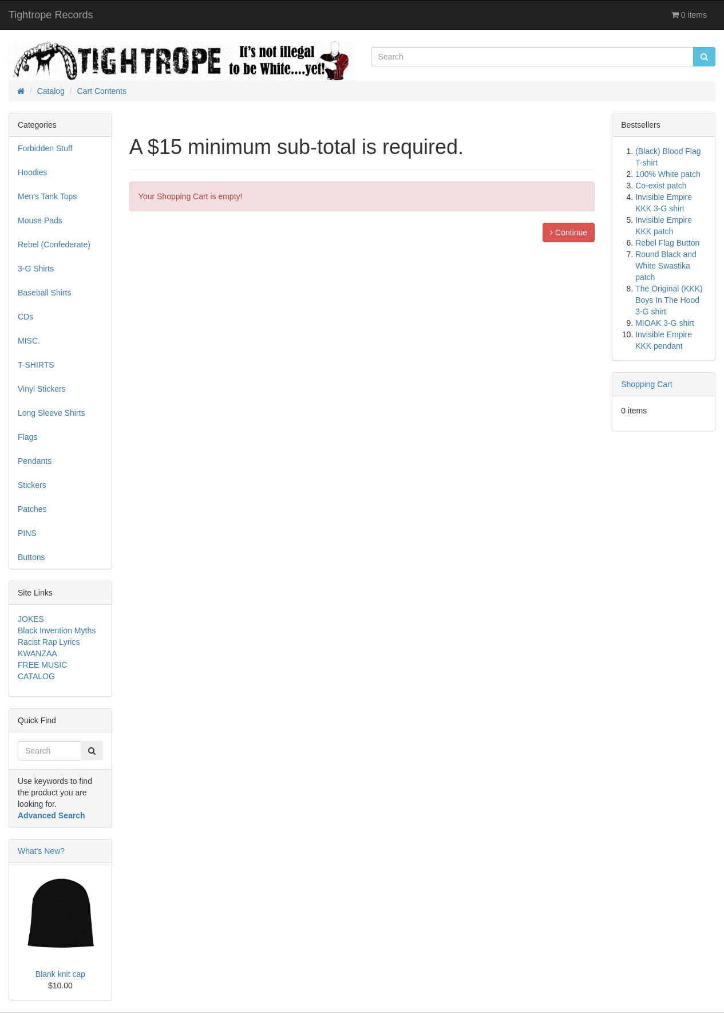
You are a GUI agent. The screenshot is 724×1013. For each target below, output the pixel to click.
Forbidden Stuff (45, 148)
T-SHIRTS (36, 364)
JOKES (31, 619)
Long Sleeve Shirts (51, 412)
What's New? (41, 851)
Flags (27, 437)
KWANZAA (37, 653)
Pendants (35, 461)
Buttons (31, 557)
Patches (32, 509)
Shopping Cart (646, 384)
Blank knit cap (60, 974)
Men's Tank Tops (47, 196)
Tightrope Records (51, 15)
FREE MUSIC (42, 664)
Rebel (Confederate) (54, 244)
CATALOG (36, 676)
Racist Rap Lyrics (49, 642)
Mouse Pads (40, 220)
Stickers (32, 485)
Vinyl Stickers (42, 388)
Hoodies (32, 172)
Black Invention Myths (57, 630)
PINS (27, 533)
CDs (25, 316)
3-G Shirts (36, 268)
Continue (568, 232)
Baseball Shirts (44, 292)
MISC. (29, 340)
